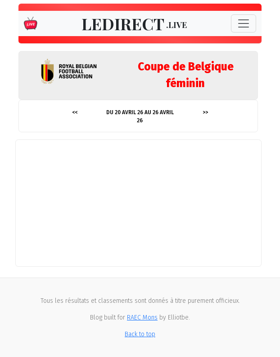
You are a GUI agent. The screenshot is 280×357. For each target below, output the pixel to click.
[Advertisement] (140, 203)
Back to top (140, 334)
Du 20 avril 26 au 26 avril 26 (140, 116)
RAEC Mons (142, 317)
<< (74, 112)
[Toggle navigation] (243, 23)
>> (205, 112)
